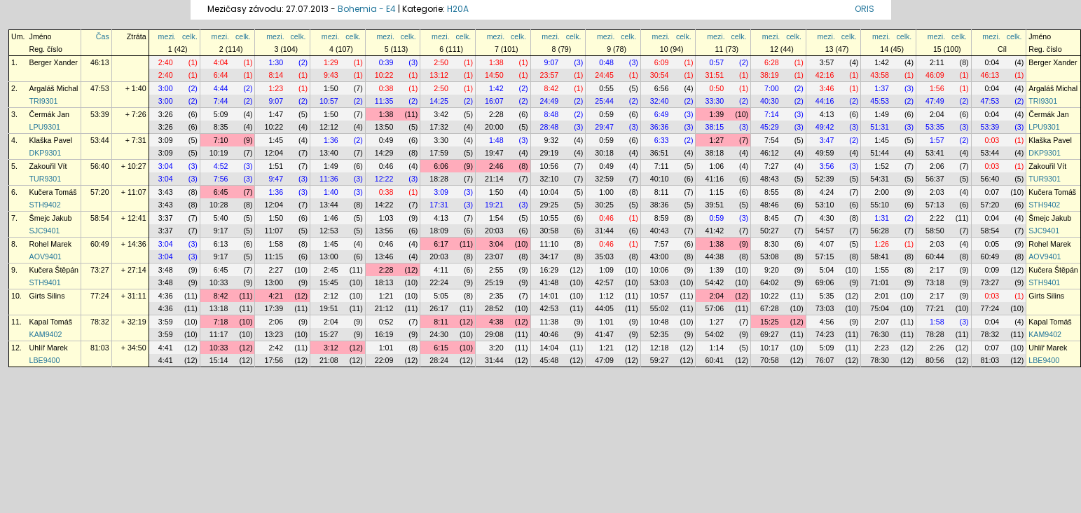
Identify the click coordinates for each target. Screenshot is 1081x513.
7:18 (221, 321)
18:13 (384, 282)
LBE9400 (44, 360)
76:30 (879, 334)
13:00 (328, 256)
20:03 (494, 230)
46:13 (99, 62)
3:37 (165, 218)
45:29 (769, 127)
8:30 (771, 244)
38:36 (659, 204)
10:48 (659, 321)
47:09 (604, 360)
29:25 (549, 204)
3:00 (165, 88)
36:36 (659, 127)
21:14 (494, 179)
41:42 (714, 230)
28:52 (494, 308)
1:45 (275, 140)
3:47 (827, 140)
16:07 (494, 101)
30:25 (604, 204)
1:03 (386, 218)
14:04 (549, 347)
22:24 (438, 282)
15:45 (328, 282)
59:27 (659, 360)
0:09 (992, 270)
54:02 (714, 334)
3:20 (496, 347)
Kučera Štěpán (54, 270)
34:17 (549, 256)
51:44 (879, 153)
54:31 (879, 179)
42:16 (824, 75)
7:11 (661, 166)
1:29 (331, 62)
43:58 (879, 75)
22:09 (384, 360)
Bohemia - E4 (367, 9)
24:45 (604, 75)
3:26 (165, 114)
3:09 (165, 140)
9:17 (221, 230)
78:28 (934, 334)
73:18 (934, 282)
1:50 (331, 88)
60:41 (714, 360)
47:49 (934, 101)
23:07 (494, 256)
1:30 (275, 62)
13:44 (328, 204)
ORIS (864, 9)
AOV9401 (45, 256)
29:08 (494, 334)
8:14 (275, 75)
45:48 (549, 360)
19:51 (328, 308)
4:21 (275, 296)
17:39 (273, 308)
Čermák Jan (49, 114)
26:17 (438, 308)
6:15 (441, 347)
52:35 (659, 334)
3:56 (827, 166)
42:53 (549, 308)
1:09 (606, 270)
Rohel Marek (50, 244)
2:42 (275, 347)
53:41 (934, 153)
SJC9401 (44, 230)
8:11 (661, 192)
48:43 (769, 179)
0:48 (606, 62)
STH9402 (45, 204)
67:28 (769, 308)
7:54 (771, 140)
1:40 (331, 192)
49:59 (824, 153)
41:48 (549, 282)
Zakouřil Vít (48, 166)
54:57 (824, 230)
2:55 (496, 270)
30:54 (659, 75)
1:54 (496, 218)
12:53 (328, 230)
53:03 (659, 282)
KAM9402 (45, 334)
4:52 (221, 166)
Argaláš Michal (53, 88)
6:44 (221, 75)
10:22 (384, 75)
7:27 (771, 166)
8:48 (551, 114)
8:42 (551, 88)
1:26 (881, 244)
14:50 (494, 75)
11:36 (328, 179)
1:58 (275, 244)
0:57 (716, 62)
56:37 (934, 179)
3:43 (165, 192)
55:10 (879, 204)
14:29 (384, 153)
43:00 (659, 256)
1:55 (881, 270)
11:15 (273, 256)
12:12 (328, 127)
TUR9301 (45, 179)
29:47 (604, 127)
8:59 (661, 218)
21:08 (328, 360)
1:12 (606, 296)
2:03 (937, 192)
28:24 (438, 360)
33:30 (714, 101)
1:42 (881, 62)
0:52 (386, 321)
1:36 (331, 140)
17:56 (273, 360)
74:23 (824, 334)
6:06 (441, 166)
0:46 (386, 166)
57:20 (99, 192)
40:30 (769, 101)
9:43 (331, 75)
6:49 (661, 114)
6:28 (771, 62)
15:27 (328, 334)
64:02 (769, 282)
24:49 (549, 101)
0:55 (606, 88)
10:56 (549, 166)
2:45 (331, 270)
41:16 (714, 179)
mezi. (167, 36)
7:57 (661, 244)
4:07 (827, 244)
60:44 (934, 256)
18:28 (438, 179)
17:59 (438, 153)
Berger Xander (53, 62)
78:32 (99, 321)
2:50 (441, 62)
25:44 (604, 101)
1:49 (881, 114)
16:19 (384, 334)
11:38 (549, 321)
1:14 (716, 347)
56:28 (879, 230)
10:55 (549, 218)
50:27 (769, 230)
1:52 (881, 166)
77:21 (934, 308)
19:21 (494, 204)
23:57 (549, 75)
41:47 (604, 334)
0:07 (992, 192)
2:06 (937, 166)
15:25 (769, 321)
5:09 (221, 114)
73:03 (824, 308)
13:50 (384, 127)
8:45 (771, 218)
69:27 (769, 334)
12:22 (384, 179)
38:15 (714, 127)
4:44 (221, 88)
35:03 (604, 256)
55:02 (659, 308)
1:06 (716, 166)
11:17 (218, 334)
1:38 (496, 62)
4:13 (827, 114)
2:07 (881, 321)
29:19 (549, 153)
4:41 (165, 347)
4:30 (827, 218)
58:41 (879, 256)
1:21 (386, 296)
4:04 (221, 62)
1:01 (606, 321)
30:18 (604, 153)
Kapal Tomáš (50, 321)
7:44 (221, 101)
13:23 (273, 334)
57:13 (934, 204)
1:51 (275, 166)
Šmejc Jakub (50, 218)
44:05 (604, 308)
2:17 (937, 270)
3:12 (331, 347)
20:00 (494, 127)
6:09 (661, 62)
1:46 (331, 218)
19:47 (494, 153)
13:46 (384, 256)
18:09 (438, 230)
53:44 (99, 140)
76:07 (824, 360)
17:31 (438, 204)
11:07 (273, 230)
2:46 (496, 166)
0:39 (386, 62)
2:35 (496, 296)
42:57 (604, 282)
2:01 (881, 296)
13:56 (384, 230)
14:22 (384, 204)
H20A (458, 9)
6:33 (661, 140)
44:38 (714, 256)
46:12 (769, 153)
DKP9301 (45, 153)
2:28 (496, 114)
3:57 (827, 62)
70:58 (769, 360)
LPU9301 (44, 127)
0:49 (386, 140)
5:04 (827, 270)
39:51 (714, 204)
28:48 (549, 127)
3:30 (441, 140)
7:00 (771, 88)
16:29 (549, 270)
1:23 (275, 88)
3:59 (165, 321)
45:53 (879, 101)
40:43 (659, 230)
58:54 (99, 218)
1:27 (716, 140)
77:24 (99, 296)
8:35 (221, 127)
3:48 (165, 270)
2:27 (275, 270)
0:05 (992, 244)
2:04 (937, 114)
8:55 (771, 192)
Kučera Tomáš (53, 192)
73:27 (99, 270)
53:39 (99, 114)
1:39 (716, 114)
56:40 (99, 166)
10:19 (218, 153)
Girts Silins (47, 296)
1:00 (606, 192)
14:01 (549, 296)
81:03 (99, 347)
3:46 (827, 88)
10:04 (549, 192)
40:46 (549, 334)
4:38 (496, 321)
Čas (102, 36)
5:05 (441, 296)
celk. (190, 36)
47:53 (99, 88)
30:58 (549, 230)
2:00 (881, 192)
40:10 (659, 179)
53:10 (824, 204)
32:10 (549, 179)
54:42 (714, 282)
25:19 (494, 282)
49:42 (824, 127)
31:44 (604, 230)
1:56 (937, 88)
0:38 (386, 88)
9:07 (551, 62)
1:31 (881, 218)
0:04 (992, 62)
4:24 (827, 192)
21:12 (384, 308)
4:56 (827, 321)
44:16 (824, 101)
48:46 (769, 204)
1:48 (496, 140)
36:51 (659, 153)
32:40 (659, 101)
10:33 (218, 282)
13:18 (218, 308)
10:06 (659, 270)
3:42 (441, 114)
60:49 (99, 244)
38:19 (769, 75)
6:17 (441, 244)
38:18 (714, 153)
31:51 (714, 75)
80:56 (934, 360)
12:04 (273, 153)
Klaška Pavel (51, 140)
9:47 (275, 179)
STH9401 (45, 282)
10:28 (218, 204)
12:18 (659, 347)
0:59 (606, 114)
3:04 (165, 166)
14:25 (438, 101)
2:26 (937, 347)
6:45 (221, 192)
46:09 (934, 75)
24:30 (438, 334)
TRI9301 (43, 101)
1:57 (937, 140)
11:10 (549, 244)
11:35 (384, 101)
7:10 (221, 140)
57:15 (824, 256)
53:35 (934, 127)
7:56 (221, 179)
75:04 (879, 308)
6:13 (221, 244)
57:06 (714, 308)
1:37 (881, 88)
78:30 (879, 360)
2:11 (937, 62)
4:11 (441, 270)
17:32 (438, 127)
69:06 (824, 282)
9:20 (771, 270)
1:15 (716, 192)
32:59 (604, 179)
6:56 (661, 88)
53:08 (769, 256)
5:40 (221, 218)
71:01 (879, 282)
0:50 (716, 88)
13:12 (438, 75)
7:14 (771, 114)
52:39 (824, 179)
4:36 (165, 296)
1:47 (275, 114)
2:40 (165, 62)
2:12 (331, 296)
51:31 (879, 127)
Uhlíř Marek (48, 347)
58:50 (934, 230)
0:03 (992, 140)
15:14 (218, 360)
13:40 (328, 153)
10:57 (328, 101)
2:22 (937, 218)
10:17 (769, 347)
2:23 (881, 347)
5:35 (827, 296)
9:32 (551, 140)
